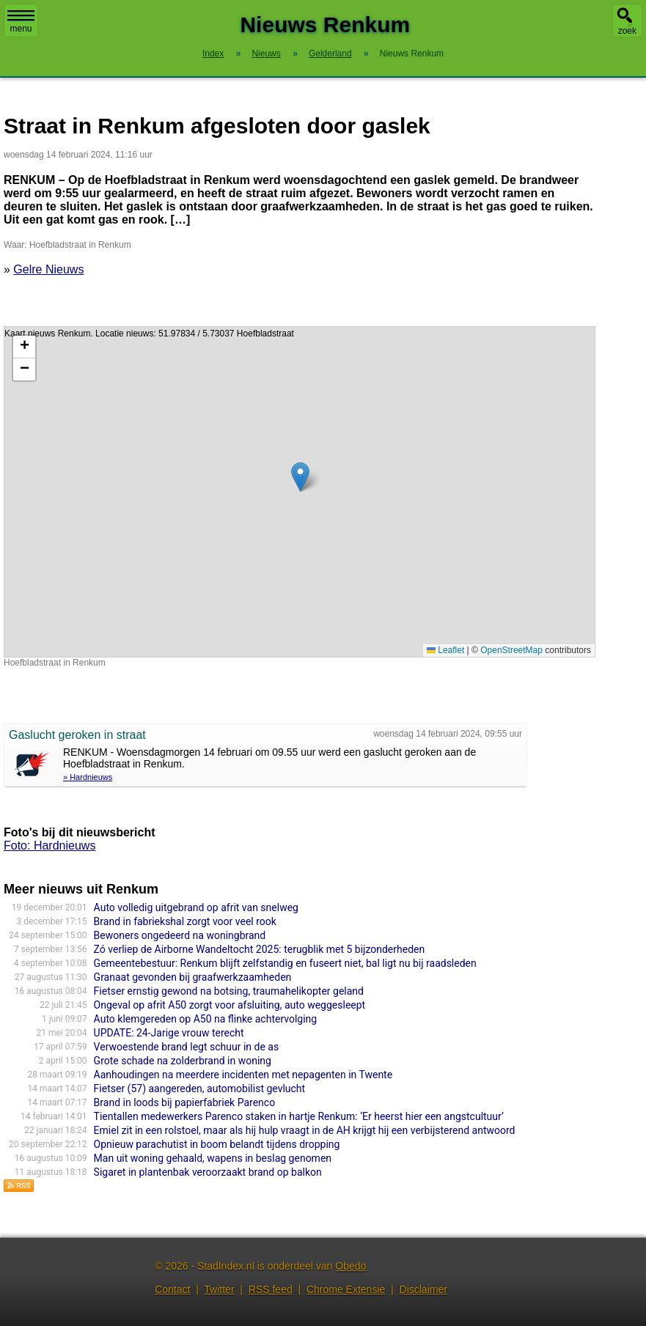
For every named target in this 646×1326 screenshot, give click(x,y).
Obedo (350, 1266)
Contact (172, 1289)
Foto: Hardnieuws (49, 845)
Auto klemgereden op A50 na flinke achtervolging (206, 1019)
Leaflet (445, 650)
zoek (627, 31)
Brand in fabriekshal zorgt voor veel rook (185, 921)
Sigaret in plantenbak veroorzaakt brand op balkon (208, 1172)
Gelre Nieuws (48, 269)
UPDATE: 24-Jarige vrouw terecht (169, 1033)
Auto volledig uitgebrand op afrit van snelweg (196, 907)
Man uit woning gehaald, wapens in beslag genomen (212, 1158)
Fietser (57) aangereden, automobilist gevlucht (200, 1088)
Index (213, 53)
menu (20, 22)
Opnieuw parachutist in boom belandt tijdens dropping (217, 1144)
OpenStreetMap (511, 650)
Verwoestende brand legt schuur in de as (186, 1047)
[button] (300, 477)
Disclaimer (423, 1289)
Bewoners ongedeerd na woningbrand (180, 935)
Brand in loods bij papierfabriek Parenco (185, 1102)
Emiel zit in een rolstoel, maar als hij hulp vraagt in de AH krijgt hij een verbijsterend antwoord (304, 1130)
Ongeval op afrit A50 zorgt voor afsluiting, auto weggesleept (230, 1005)
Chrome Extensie (346, 1289)
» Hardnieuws (87, 777)
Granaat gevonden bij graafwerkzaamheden (193, 977)
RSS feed (271, 1289)
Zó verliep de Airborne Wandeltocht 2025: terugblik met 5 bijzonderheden (259, 949)
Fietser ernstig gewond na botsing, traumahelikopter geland (229, 991)
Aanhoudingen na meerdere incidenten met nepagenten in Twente (243, 1074)
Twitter (219, 1289)
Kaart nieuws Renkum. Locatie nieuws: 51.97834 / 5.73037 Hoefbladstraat (297, 491)
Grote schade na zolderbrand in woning (182, 1061)
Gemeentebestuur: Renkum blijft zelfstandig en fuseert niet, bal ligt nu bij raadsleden (285, 963)
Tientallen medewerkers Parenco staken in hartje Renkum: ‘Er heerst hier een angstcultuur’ (299, 1116)
